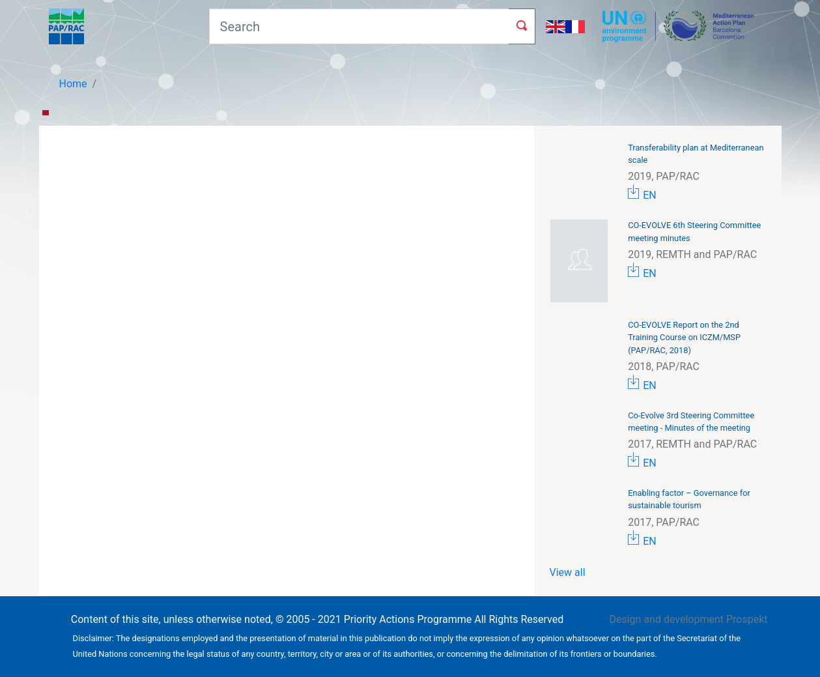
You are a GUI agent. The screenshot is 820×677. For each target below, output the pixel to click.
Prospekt (747, 619)
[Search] (359, 26)
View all (568, 572)
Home (73, 84)
